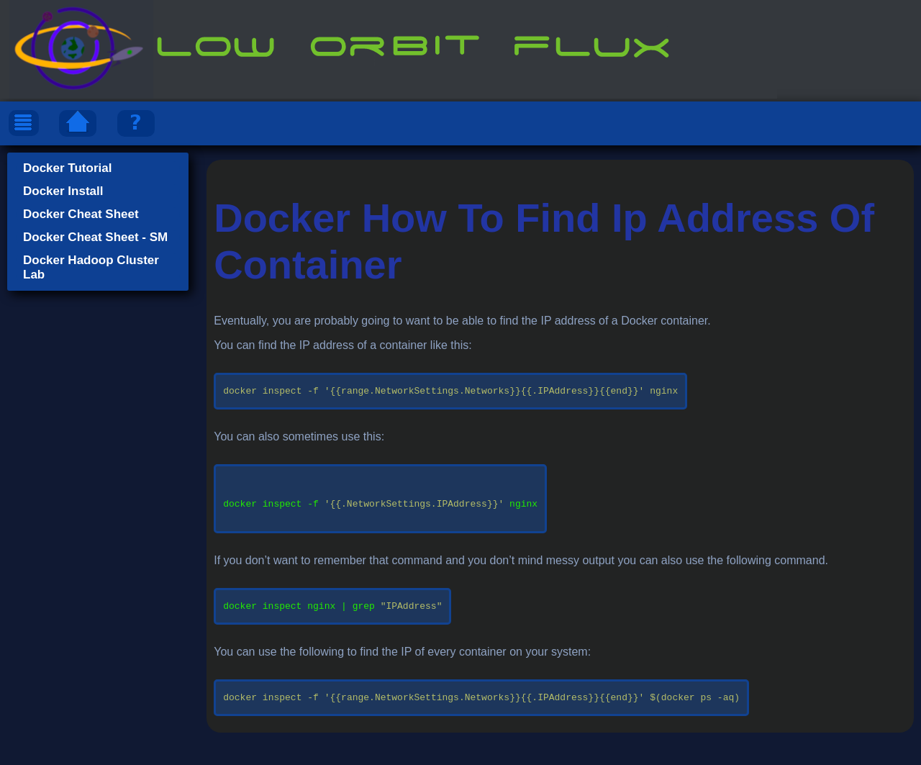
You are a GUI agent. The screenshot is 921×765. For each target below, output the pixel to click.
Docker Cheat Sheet (81, 214)
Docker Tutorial (67, 168)
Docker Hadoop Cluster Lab (91, 267)
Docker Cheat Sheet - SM (95, 237)
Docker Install (63, 191)
